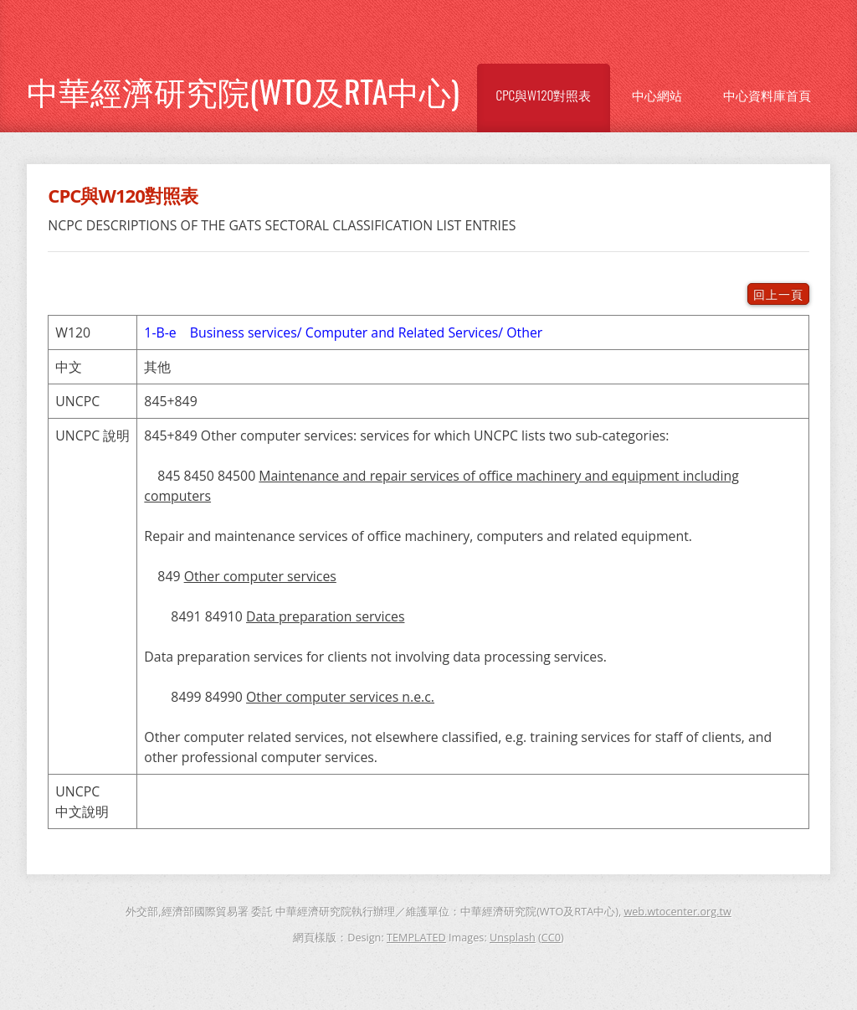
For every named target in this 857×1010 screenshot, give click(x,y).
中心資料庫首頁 (767, 94)
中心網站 (657, 94)
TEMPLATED (416, 937)
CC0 (551, 937)
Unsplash (513, 937)
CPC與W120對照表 (544, 94)
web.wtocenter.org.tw (677, 911)
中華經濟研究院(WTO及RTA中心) (243, 90)
